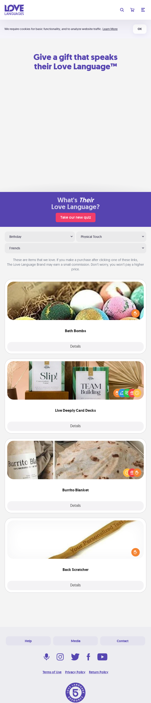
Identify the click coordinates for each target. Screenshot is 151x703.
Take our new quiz (75, 217)
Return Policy (98, 672)
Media (75, 641)
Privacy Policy (75, 672)
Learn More (110, 29)
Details (75, 347)
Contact (123, 641)
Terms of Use (52, 672)
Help (28, 641)
